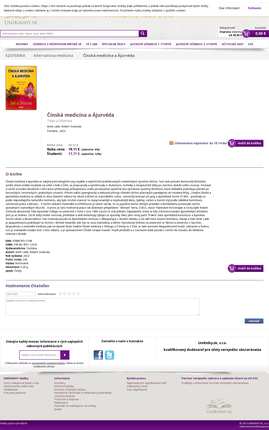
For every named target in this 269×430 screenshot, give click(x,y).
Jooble (58, 409)
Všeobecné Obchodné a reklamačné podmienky (83, 392)
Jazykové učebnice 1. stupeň (150, 44)
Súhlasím (254, 8)
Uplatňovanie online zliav (19, 386)
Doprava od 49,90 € (231, 31)
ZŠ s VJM (91, 44)
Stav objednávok (137, 389)
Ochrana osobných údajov (70, 389)
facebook (99, 355)
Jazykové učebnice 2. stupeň (196, 44)
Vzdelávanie (11, 389)
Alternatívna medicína (53, 55)
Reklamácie (61, 402)
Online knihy (21, 17)
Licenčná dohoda (64, 396)
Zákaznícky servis (137, 386)
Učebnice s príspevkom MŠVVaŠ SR (57, 44)
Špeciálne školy (113, 44)
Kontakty (59, 383)
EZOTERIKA (15, 55)
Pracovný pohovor (15, 392)
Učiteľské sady (232, 44)
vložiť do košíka (249, 143)
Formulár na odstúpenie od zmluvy (75, 406)
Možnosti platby (64, 386)
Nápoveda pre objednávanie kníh (147, 383)
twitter (110, 355)
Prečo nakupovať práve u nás (21, 383)
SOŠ (250, 44)
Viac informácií (229, 8)
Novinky (22, 44)
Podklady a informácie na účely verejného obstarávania (214, 383)
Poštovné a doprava (66, 399)
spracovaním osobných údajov (48, 363)
